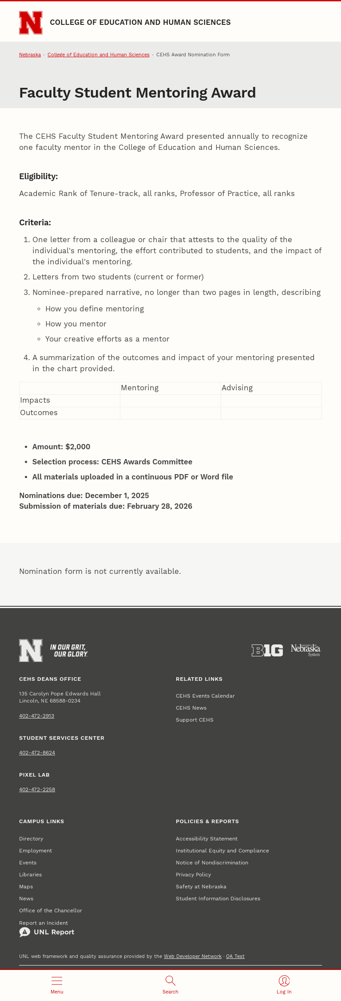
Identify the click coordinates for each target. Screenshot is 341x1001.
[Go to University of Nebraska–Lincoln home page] (30, 22)
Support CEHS (195, 719)
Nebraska (30, 55)
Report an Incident (46, 928)
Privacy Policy (193, 874)
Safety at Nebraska (201, 886)
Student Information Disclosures (218, 898)
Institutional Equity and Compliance (222, 850)
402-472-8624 (37, 752)
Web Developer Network (193, 956)
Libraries (30, 874)
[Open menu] (57, 985)
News (26, 898)
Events (27, 862)
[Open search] (170, 985)
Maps (26, 886)
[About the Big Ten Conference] (267, 650)
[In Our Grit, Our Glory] (69, 650)
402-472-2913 (36, 715)
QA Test (235, 956)
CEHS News (191, 707)
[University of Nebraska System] (306, 650)
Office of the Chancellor (50, 910)
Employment (35, 850)
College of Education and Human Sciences (140, 22)
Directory (31, 838)
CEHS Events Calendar (205, 695)
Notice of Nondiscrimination (212, 862)
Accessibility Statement (207, 838)
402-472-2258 (37, 789)
